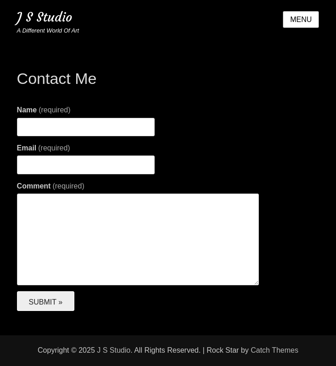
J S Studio (44, 17)
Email (43, 148)
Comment (50, 186)
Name (44, 110)
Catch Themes (274, 350)
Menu (301, 19)
